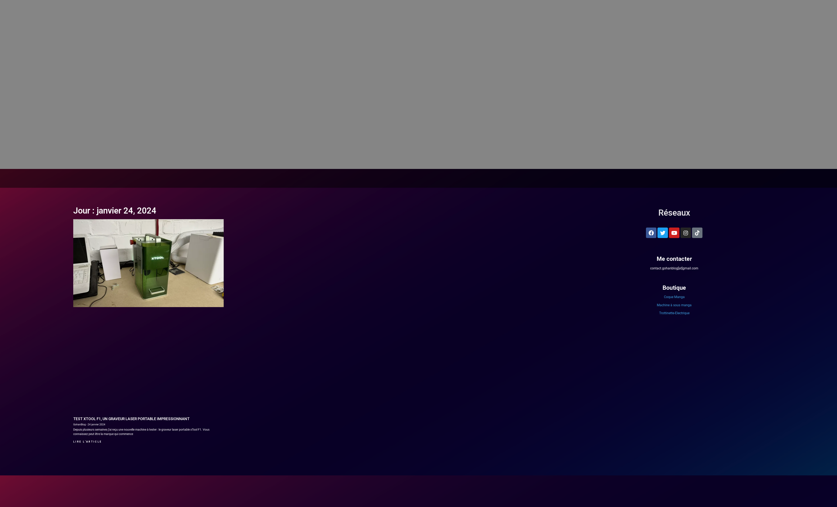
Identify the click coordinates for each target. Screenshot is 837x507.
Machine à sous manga (674, 305)
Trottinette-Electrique (674, 313)
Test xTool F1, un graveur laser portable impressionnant (131, 419)
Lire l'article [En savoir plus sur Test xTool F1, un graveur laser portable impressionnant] (87, 441)
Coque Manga (674, 297)
